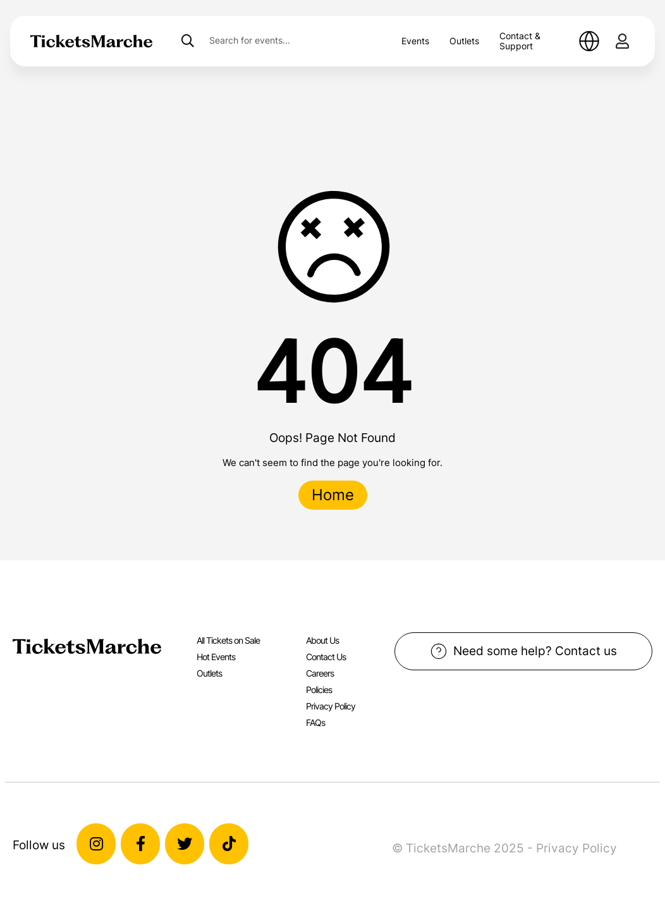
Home (333, 495)
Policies (319, 689)
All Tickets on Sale (228, 640)
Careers (320, 673)
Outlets (464, 40)
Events (415, 40)
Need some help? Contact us (523, 651)
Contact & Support (519, 40)
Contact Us (326, 656)
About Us (322, 640)
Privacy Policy (330, 706)
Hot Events (216, 656)
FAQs (315, 722)
